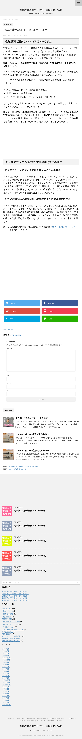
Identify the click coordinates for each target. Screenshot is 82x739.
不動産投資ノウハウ (10, 624)
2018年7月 (6, 667)
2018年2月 (6, 676)
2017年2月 (6, 700)
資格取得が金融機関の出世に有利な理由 (23, 466)
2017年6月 (6, 691)
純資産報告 (7, 617)
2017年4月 (6, 696)
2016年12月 (6, 705)
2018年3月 (6, 673)
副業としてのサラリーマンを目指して (41, 730)
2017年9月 (6, 687)
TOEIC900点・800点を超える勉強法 (32, 434)
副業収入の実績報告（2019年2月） (30, 511)
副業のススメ (7, 608)
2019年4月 (6, 653)
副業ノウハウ (8, 611)
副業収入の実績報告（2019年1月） (30, 526)
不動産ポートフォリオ (11, 622)
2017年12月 (6, 680)
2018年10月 (6, 660)
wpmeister (16, 335)
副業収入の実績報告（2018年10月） (30, 570)
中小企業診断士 (8, 632)
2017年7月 (6, 689)
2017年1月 (6, 702)
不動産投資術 (7, 619)
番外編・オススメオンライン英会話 (31, 418)
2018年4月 (6, 671)
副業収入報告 (8, 614)
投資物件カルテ (9, 627)
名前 (8, 376)
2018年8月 (6, 664)
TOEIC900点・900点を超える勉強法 (32, 450)
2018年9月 (6, 662)
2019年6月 (6, 649)
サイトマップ (41, 720)
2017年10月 (6, 685)
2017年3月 (6, 698)
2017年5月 (6, 693)
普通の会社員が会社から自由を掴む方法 (41, 9)
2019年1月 (6, 656)
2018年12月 (6, 658)
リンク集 (59, 720)
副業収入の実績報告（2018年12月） (30, 540)
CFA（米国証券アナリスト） (13, 630)
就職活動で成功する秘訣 (11, 641)
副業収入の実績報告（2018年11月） (30, 555)
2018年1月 (6, 678)
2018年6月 (6, 669)
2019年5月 (6, 651)
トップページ (10, 718)
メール (9, 383)
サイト (8, 391)
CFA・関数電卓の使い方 (18, 469)
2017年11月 (6, 682)
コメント (9, 348)
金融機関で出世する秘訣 (11, 638)
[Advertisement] (19, 143)
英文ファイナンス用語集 (11, 636)
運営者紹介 (51, 720)
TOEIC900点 (9, 329)
